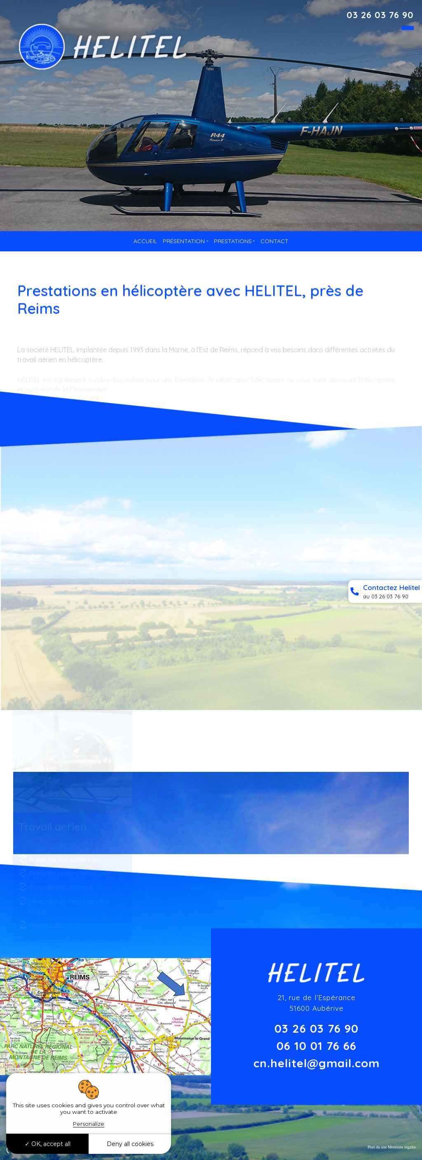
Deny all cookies (130, 1144)
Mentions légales (402, 1147)
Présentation (184, 241)
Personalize (88, 1123)
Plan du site (377, 1147)
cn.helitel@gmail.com (316, 1063)
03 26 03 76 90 (380, 15)
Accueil (145, 241)
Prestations (233, 241)
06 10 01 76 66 (316, 1045)
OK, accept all (47, 1144)
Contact (274, 241)
